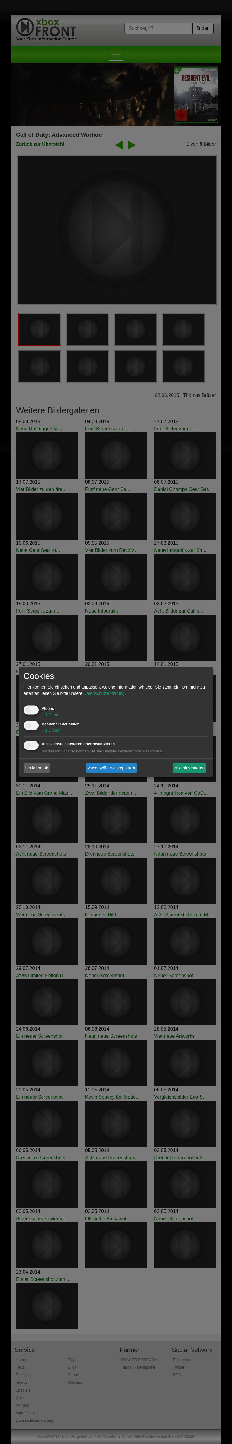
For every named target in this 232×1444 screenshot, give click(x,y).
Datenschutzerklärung (103, 693)
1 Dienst (51, 715)
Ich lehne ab (36, 767)
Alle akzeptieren (190, 767)
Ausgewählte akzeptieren (111, 767)
